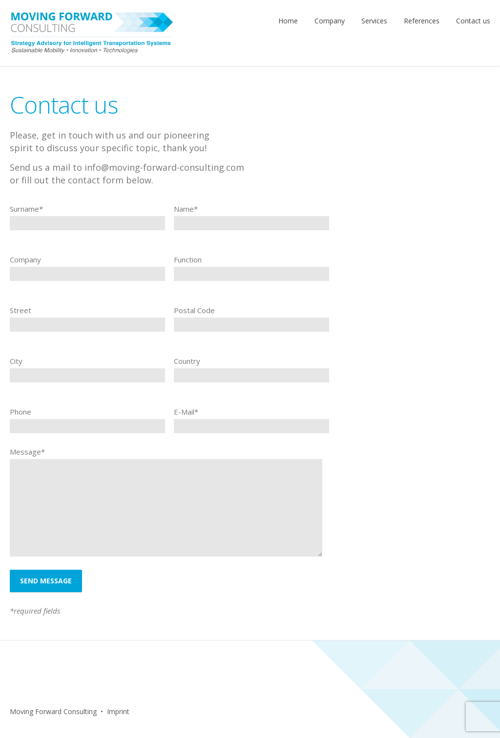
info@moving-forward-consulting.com (164, 167)
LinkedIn (186, 711)
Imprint (118, 711)
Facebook (165, 711)
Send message (46, 580)
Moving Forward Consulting (53, 711)
